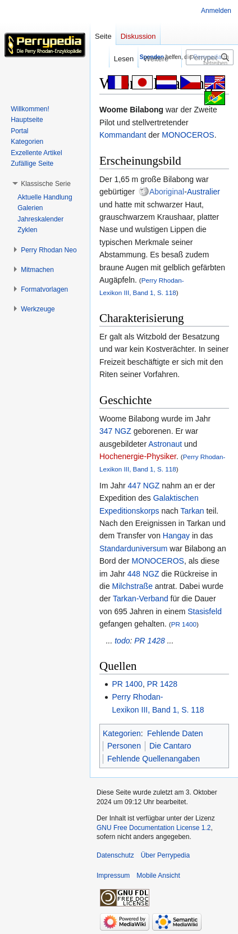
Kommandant (122, 134)
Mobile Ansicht (158, 875)
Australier (203, 191)
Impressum (113, 875)
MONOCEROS (188, 134)
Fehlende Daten (175, 733)
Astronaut (165, 443)
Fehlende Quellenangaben (153, 758)
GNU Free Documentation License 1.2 (153, 828)
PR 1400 (183, 624)
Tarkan (192, 510)
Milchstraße (132, 586)
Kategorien (122, 733)
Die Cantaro (170, 745)
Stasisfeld (204, 611)
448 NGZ (143, 573)
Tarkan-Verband (140, 598)
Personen (124, 745)
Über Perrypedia (165, 855)
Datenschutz (115, 855)
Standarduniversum (133, 548)
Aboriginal (166, 191)
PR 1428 (149, 640)
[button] (46, 184)
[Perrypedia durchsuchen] (210, 57)
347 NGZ (115, 431)
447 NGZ (144, 485)
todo (122, 640)
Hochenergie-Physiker (137, 456)
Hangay (176, 535)
